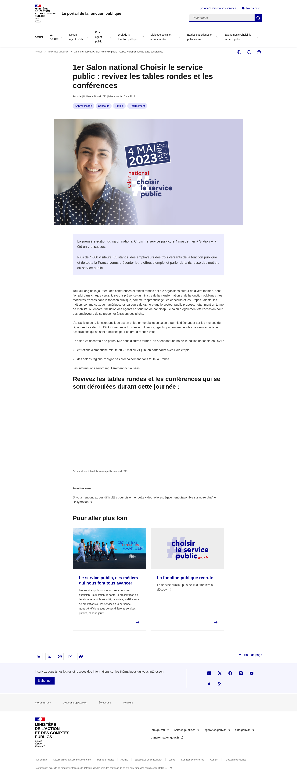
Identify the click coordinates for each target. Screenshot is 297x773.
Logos (172, 759)
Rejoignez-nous (43, 702)
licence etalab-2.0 (159, 768)
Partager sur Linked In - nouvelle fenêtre (38, 656)
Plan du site (41, 759)
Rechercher (258, 18)
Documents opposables (74, 702)
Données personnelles (192, 759)
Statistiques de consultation (148, 759)
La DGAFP (54, 37)
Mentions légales (105, 759)
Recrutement (137, 105)
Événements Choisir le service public (238, 37)
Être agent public (98, 37)
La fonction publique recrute (185, 577)
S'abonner (45, 680)
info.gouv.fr (158, 730)
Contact (214, 759)
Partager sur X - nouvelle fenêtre (49, 656)
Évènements (105, 702)
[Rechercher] (222, 18)
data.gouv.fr (243, 730)
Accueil (39, 36)
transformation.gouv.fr (165, 737)
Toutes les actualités (58, 51)
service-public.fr (184, 730)
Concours (103, 105)
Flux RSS (128, 702)
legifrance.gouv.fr (215, 730)
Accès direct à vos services (220, 8)
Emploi (119, 105)
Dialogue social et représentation (160, 37)
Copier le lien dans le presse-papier (81, 656)
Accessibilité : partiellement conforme (72, 759)
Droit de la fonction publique (128, 37)
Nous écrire (253, 8)
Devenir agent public (76, 37)
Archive (124, 759)
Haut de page (252, 654)
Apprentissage (83, 105)
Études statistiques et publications (199, 37)
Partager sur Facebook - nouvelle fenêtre (60, 656)
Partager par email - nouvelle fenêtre (70, 656)
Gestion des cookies (236, 759)
